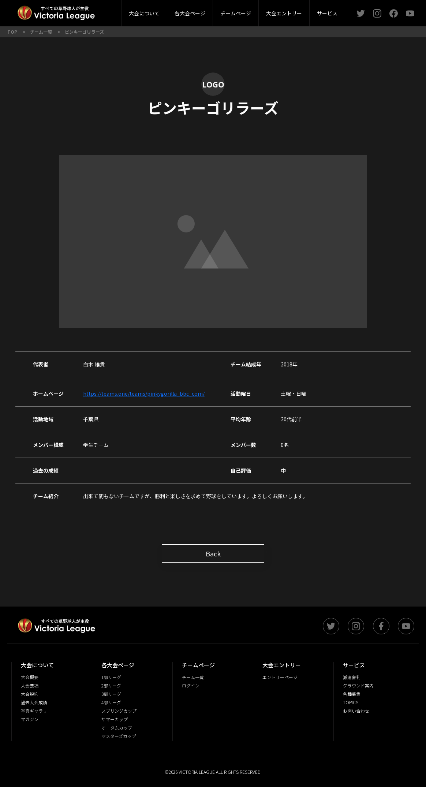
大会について (144, 13)
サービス (327, 13)
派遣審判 (351, 677)
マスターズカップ (118, 736)
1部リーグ (111, 677)
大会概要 (106, 10)
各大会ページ (190, 13)
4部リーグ (111, 702)
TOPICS (350, 702)
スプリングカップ (119, 711)
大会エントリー (284, 13)
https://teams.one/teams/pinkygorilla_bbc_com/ (144, 393)
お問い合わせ (356, 711)
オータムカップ (116, 727)
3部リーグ (111, 694)
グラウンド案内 (358, 685)
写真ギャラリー (36, 711)
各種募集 (351, 694)
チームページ (235, 13)
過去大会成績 (34, 702)
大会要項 (29, 685)
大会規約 (29, 694)
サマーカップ (114, 719)
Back (213, 553)
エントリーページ (280, 677)
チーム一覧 (193, 677)
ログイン (190, 685)
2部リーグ (111, 685)
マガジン (29, 719)
